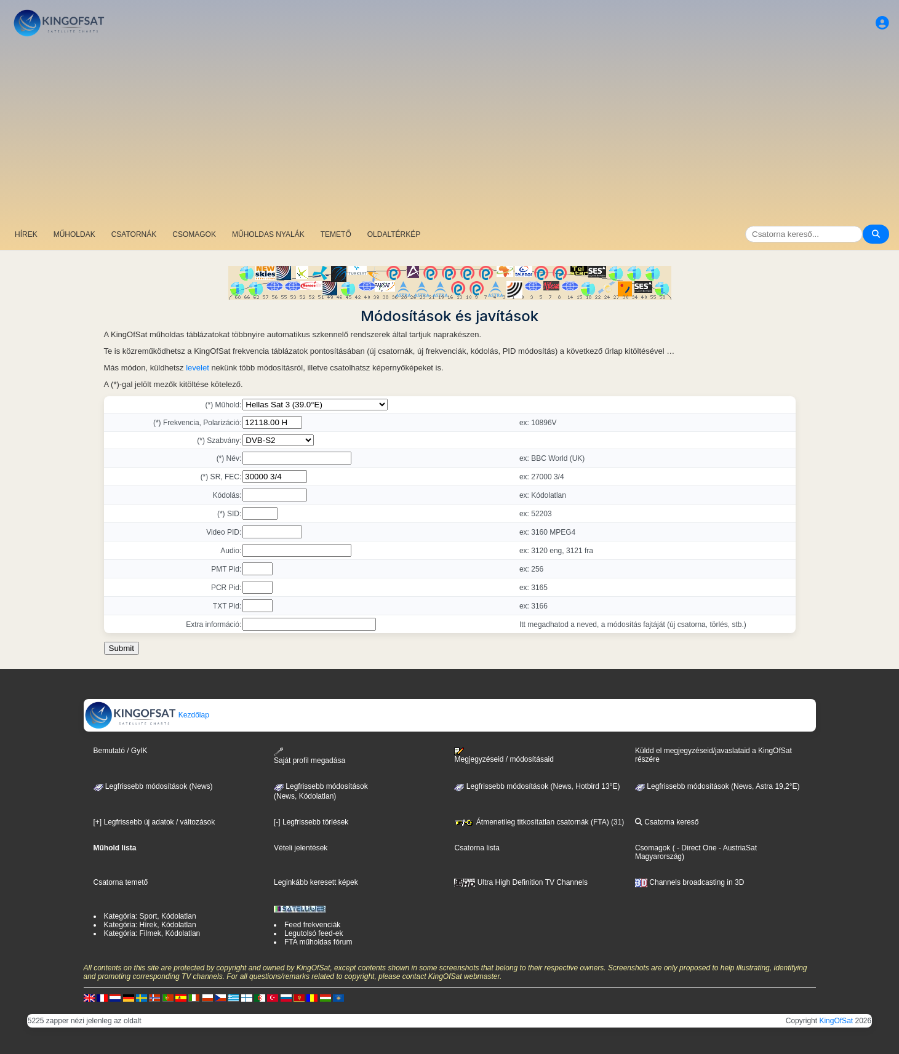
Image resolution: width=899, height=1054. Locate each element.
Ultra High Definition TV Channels (521, 882)
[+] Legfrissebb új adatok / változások (154, 822)
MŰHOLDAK (74, 234)
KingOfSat (836, 1020)
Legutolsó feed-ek (313, 933)
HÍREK (26, 234)
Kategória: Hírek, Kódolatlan (150, 924)
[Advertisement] (450, 132)
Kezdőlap (146, 715)
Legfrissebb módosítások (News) (153, 786)
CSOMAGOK (194, 234)
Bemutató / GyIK (121, 750)
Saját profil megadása (309, 756)
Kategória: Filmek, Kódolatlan (152, 933)
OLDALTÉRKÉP (393, 234)
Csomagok (652, 848)
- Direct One (697, 848)
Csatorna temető (121, 882)
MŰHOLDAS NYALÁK (268, 234)
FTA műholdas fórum (318, 942)
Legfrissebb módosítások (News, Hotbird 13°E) (537, 786)
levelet (197, 367)
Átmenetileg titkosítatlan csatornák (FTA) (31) (539, 822)
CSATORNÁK (134, 234)
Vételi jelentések (300, 848)
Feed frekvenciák (312, 924)
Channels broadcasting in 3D (689, 882)
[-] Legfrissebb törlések (311, 822)
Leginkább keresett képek (316, 882)
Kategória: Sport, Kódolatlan (150, 916)
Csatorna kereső (666, 822)
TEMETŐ (336, 234)
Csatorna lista (476, 848)
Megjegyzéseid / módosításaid (503, 756)
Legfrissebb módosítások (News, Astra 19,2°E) (717, 786)
